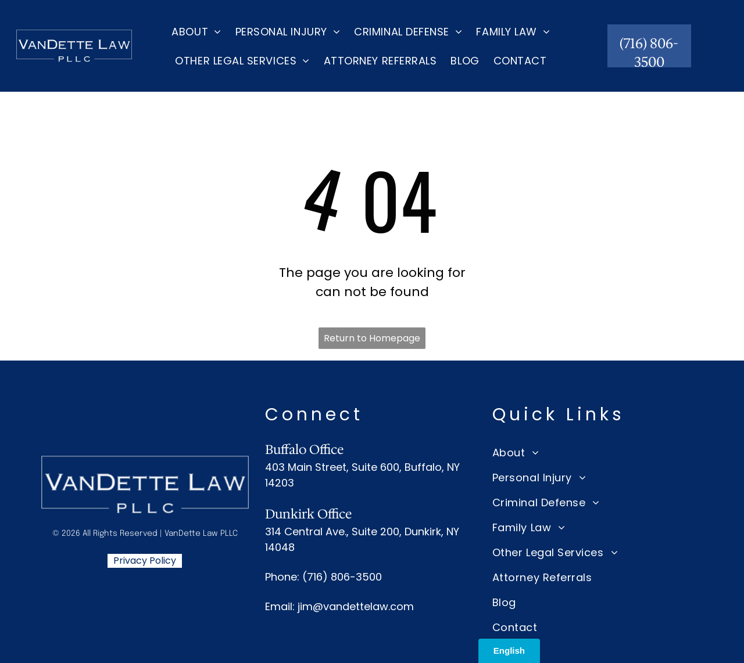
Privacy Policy (144, 560)
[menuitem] (196, 31)
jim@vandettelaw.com (356, 606)
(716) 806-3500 (342, 577)
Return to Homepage (372, 338)
